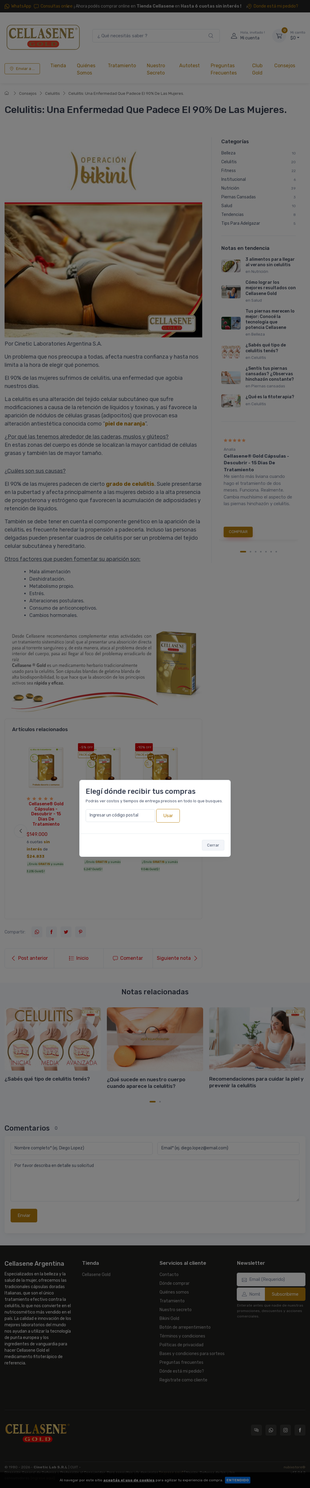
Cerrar (213, 845)
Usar (168, 815)
